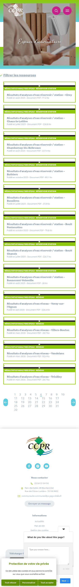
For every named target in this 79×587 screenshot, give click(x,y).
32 (15, 410)
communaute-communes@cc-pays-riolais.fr (42, 496)
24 (57, 402)
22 (43, 402)
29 (43, 406)
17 (57, 398)
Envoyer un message (39, 503)
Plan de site (39, 525)
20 (29, 402)
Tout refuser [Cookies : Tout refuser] (10, 582)
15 (43, 398)
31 (57, 406)
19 (22, 402)
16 (50, 398)
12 (22, 398)
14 (36, 398)
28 (36, 406)
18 (15, 402)
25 (15, 406)
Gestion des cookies (39, 530)
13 (29, 398)
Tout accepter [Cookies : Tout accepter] (47, 582)
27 (29, 406)
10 (62, 394)
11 (15, 398)
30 (50, 406)
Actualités (39, 521)
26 (22, 406)
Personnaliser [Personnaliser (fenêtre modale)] (28, 582)
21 (36, 402)
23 (50, 402)
